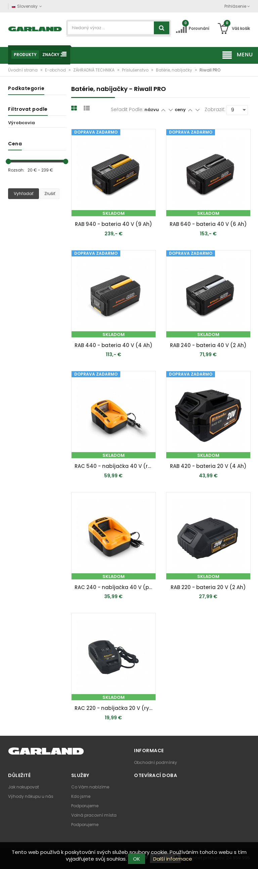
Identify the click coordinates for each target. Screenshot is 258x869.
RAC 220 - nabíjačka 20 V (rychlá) (115, 708)
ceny (181, 109)
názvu (151, 109)
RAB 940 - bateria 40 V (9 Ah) (113, 224)
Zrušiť (49, 193)
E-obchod (56, 70)
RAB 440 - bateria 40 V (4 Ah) (114, 345)
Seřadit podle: (127, 109)
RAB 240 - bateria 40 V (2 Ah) (208, 345)
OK (136, 858)
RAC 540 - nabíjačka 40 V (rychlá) (115, 466)
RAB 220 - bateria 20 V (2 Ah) (208, 587)
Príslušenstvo (135, 70)
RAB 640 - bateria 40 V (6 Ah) (208, 224)
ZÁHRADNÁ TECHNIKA (94, 70)
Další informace (172, 858)
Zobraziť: (215, 109)
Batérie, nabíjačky (174, 70)
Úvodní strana (23, 70)
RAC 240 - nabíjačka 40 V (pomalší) (115, 587)
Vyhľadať (23, 193)
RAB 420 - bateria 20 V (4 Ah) (208, 466)
